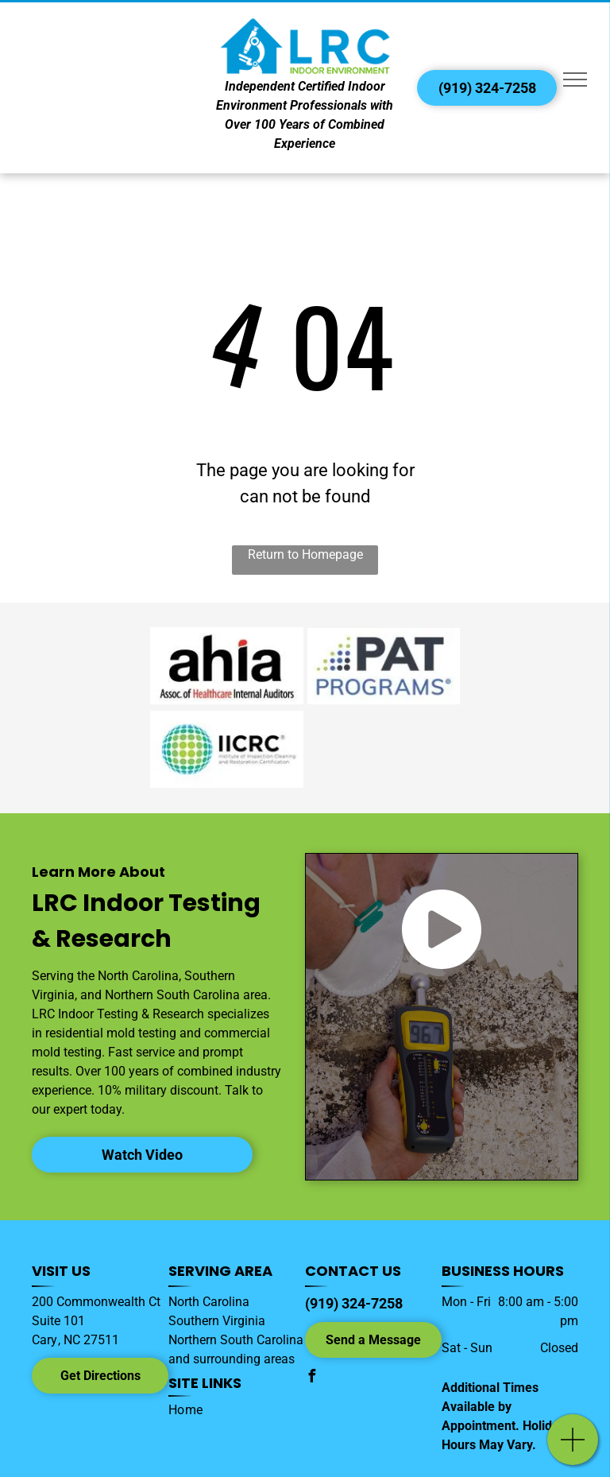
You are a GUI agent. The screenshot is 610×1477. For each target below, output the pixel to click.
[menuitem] (236, 1410)
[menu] (575, 79)
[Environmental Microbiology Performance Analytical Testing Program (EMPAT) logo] (384, 666)
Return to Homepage (305, 554)
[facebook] (311, 1378)
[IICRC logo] (226, 749)
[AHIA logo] (226, 666)
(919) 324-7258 (354, 1303)
